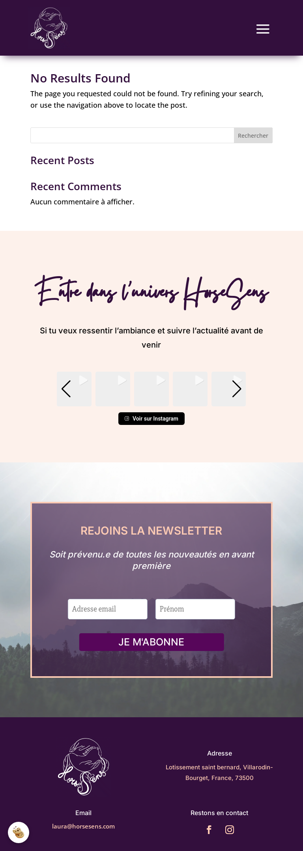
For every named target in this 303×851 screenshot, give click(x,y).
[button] (151, 400)
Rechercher (253, 135)
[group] (74, 389)
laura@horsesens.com (83, 826)
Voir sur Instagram (151, 418)
